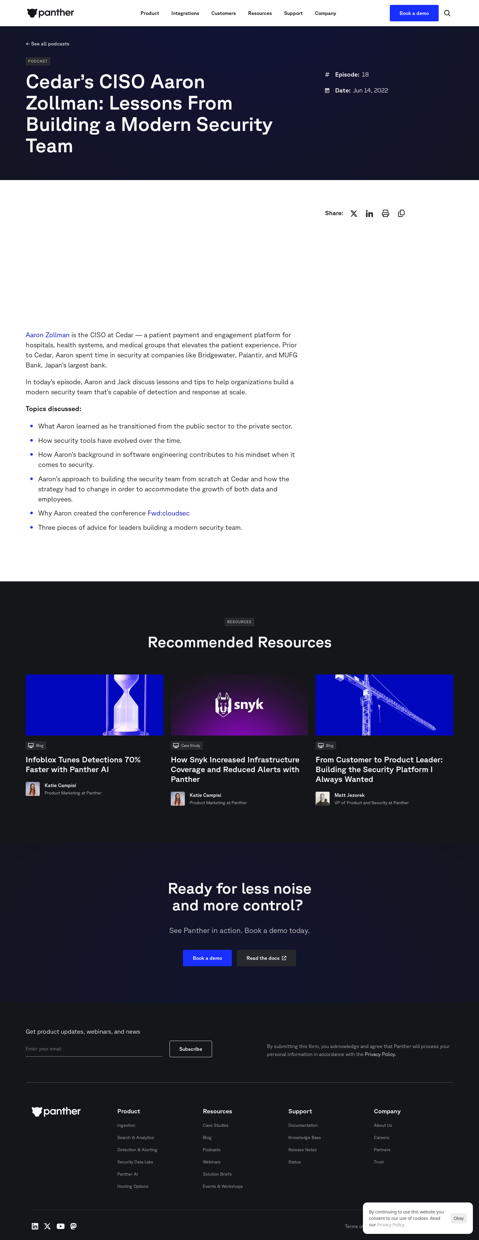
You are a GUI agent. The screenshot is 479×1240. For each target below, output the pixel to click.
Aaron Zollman (48, 334)
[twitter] (353, 213)
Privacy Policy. (380, 1054)
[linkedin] (369, 213)
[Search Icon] (447, 13)
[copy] (401, 213)
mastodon (73, 1226)
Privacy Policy (390, 1224)
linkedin (35, 1226)
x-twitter (47, 1226)
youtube (61, 1226)
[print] (385, 213)
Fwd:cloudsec (168, 513)
